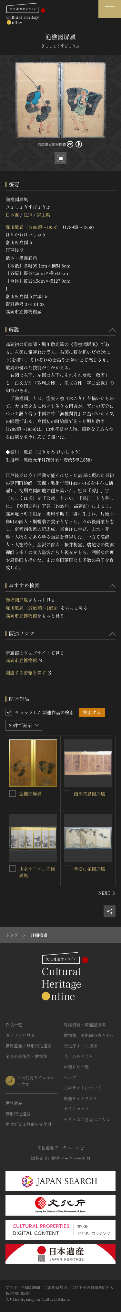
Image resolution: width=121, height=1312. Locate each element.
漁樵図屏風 (16, 600)
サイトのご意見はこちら (87, 1119)
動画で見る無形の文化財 (28, 1124)
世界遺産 (13, 1103)
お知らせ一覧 (76, 1067)
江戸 (27, 215)
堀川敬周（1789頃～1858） (32, 227)
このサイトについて (83, 1088)
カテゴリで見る (20, 1035)
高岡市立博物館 (21, 615)
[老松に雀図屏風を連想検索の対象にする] (67, 869)
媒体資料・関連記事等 (85, 1025)
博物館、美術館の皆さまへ (89, 1035)
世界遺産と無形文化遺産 (28, 1046)
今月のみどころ (78, 1056)
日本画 (12, 215)
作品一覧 (13, 1025)
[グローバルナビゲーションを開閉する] (109, 9)
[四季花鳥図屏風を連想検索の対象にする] (67, 794)
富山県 (43, 215)
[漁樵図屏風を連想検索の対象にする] (12, 793)
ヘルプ (70, 1077)
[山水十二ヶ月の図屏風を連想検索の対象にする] (12, 868)
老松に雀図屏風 (89, 869)
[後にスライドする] (107, 893)
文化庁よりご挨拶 (80, 1046)
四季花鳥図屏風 (89, 794)
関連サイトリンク (80, 1098)
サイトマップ (76, 1109)
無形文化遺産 (18, 1113)
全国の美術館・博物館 (26, 1056)
